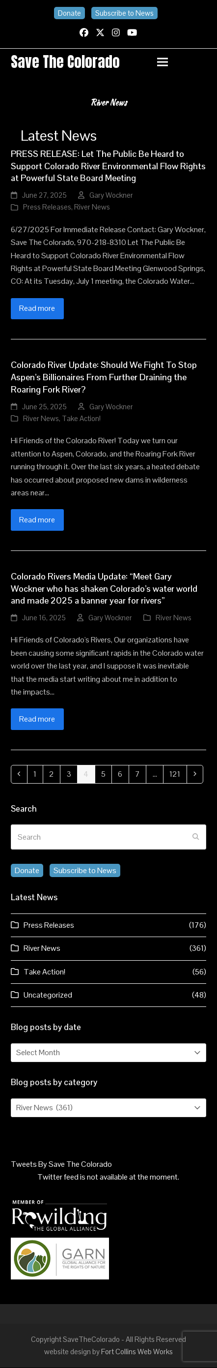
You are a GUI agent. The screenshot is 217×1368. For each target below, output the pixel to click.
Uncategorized (48, 995)
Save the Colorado (65, 62)
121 (177, 774)
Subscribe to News (124, 13)
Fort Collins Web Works (137, 1352)
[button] (181, 62)
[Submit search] (195, 838)
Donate (69, 13)
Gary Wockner (111, 195)
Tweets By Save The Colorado (61, 1164)
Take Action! (81, 419)
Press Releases (47, 208)
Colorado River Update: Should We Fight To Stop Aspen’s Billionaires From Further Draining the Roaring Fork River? (104, 378)
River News (92, 208)
